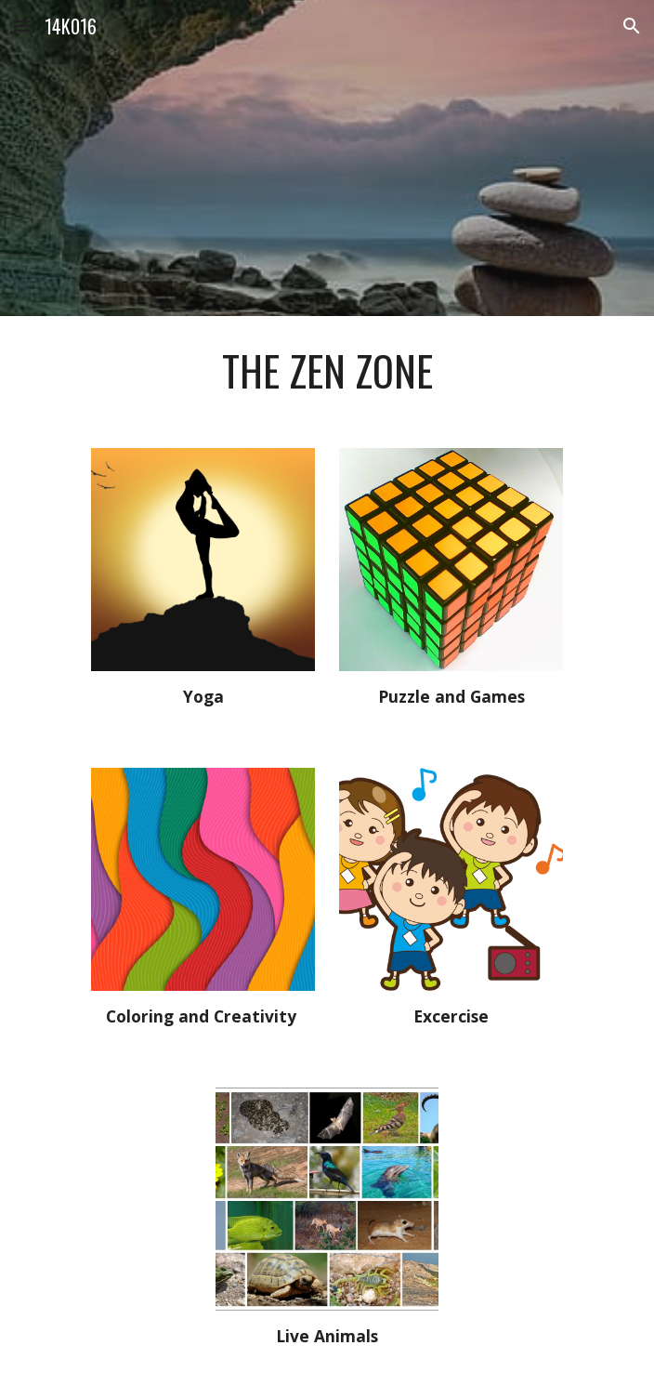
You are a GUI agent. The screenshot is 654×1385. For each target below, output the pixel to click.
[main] (326, 370)
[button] (22, 25)
